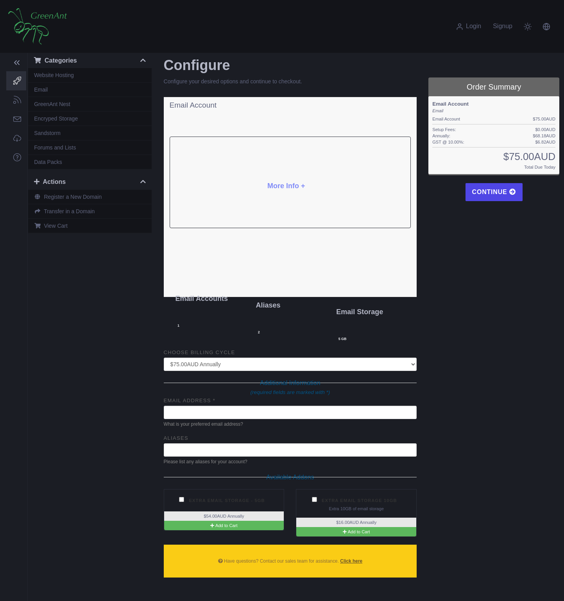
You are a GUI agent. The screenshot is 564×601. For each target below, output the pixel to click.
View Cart (51, 226)
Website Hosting (54, 75)
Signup (502, 26)
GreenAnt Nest (52, 104)
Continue (494, 192)
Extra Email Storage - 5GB (222, 500)
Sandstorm (47, 133)
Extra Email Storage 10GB (354, 500)
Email (41, 89)
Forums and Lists (55, 147)
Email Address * (189, 400)
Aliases (176, 438)
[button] (546, 26)
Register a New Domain (68, 197)
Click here (351, 561)
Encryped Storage (56, 118)
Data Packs (48, 162)
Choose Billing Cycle (199, 352)
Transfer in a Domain (64, 211)
